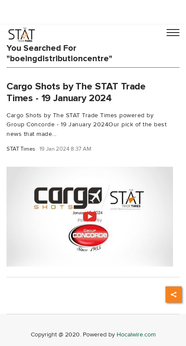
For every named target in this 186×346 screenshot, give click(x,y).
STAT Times (21, 149)
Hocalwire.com (136, 334)
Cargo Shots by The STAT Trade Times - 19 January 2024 (76, 92)
